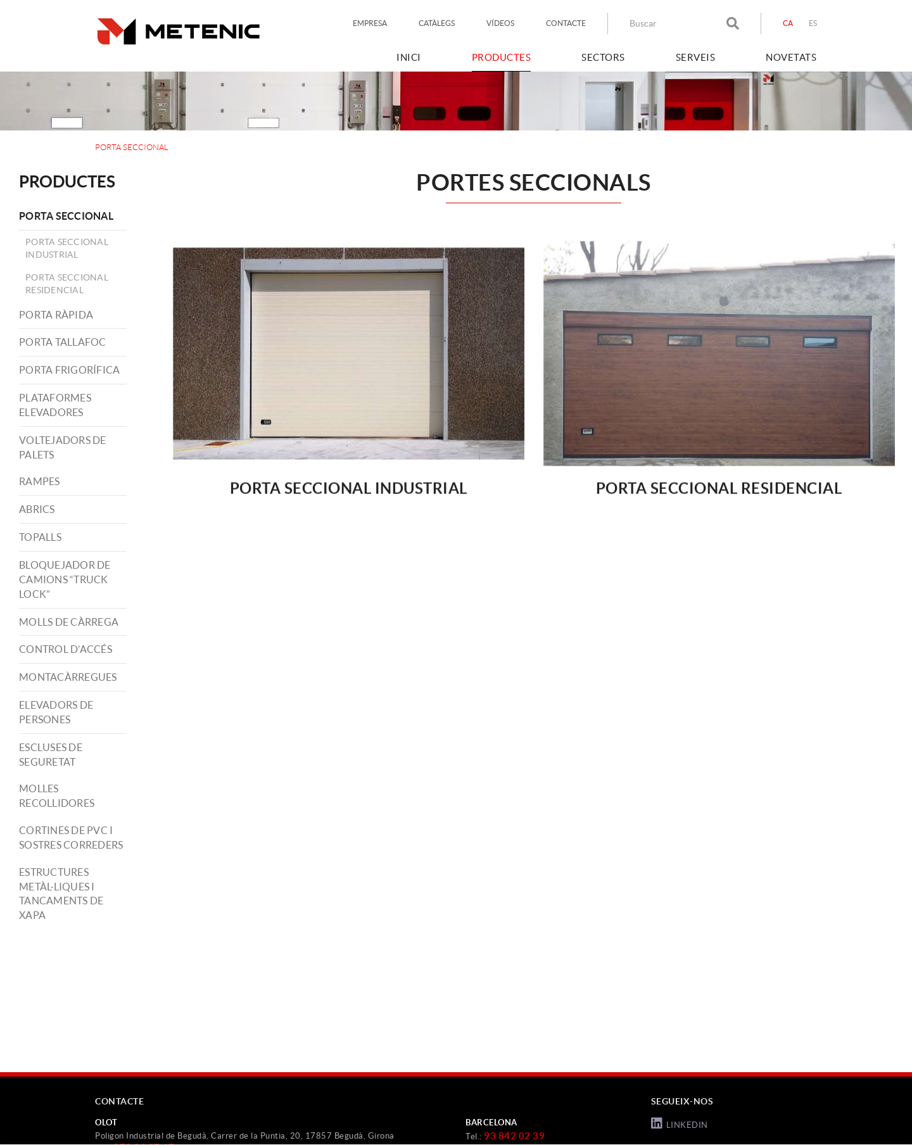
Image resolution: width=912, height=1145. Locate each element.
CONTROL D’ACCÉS (65, 649)
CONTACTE (566, 23)
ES (813, 23)
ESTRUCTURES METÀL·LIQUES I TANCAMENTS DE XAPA (61, 893)
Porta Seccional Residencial (66, 283)
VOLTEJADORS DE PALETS (62, 447)
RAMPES (39, 481)
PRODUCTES (67, 181)
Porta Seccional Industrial (66, 248)
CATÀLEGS (437, 23)
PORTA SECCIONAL (66, 216)
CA (788, 23)
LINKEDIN (679, 1123)
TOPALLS (40, 537)
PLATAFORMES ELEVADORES (55, 405)
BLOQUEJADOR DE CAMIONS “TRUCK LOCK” (65, 579)
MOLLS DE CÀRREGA (68, 622)
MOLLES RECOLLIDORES (56, 796)
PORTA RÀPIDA (56, 314)
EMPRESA (370, 23)
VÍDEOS (500, 23)
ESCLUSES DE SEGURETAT (50, 755)
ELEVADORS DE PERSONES (56, 712)
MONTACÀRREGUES (68, 677)
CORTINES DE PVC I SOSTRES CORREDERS (71, 838)
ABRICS (37, 509)
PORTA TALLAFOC (62, 342)
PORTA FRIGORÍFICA (69, 370)
